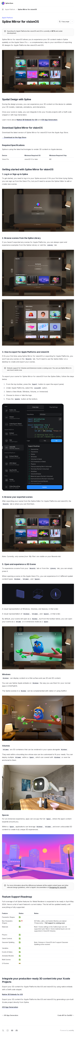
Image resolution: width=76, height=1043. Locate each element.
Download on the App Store (15, 137)
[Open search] (69, 3)
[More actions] (73, 3)
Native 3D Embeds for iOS (27, 120)
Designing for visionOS (57, 887)
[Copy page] (64, 21)
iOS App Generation (49, 120)
